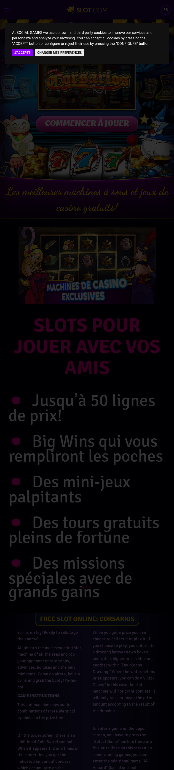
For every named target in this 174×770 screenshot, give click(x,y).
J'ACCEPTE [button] (22, 53)
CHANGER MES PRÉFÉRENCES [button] (59, 53)
